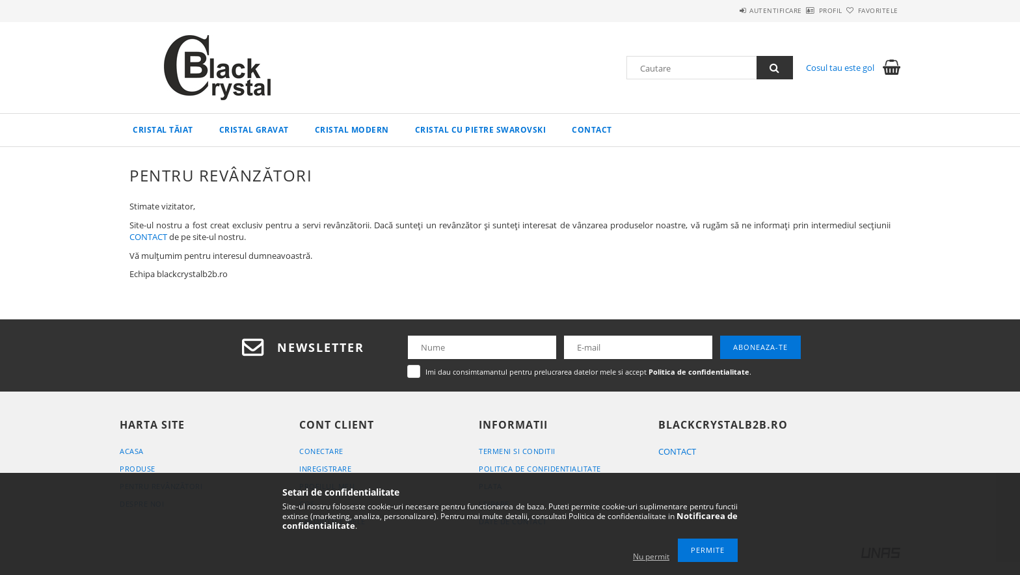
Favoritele (870, 10)
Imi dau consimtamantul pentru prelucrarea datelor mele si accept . (588, 372)
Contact (592, 129)
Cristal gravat (254, 129)
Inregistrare (325, 469)
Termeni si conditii (517, 451)
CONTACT (148, 237)
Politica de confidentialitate (540, 469)
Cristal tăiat (163, 129)
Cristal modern (352, 129)
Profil (808, 10)
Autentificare (738, 10)
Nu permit (651, 556)
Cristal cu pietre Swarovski (480, 129)
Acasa (132, 451)
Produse (137, 469)
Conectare (321, 451)
